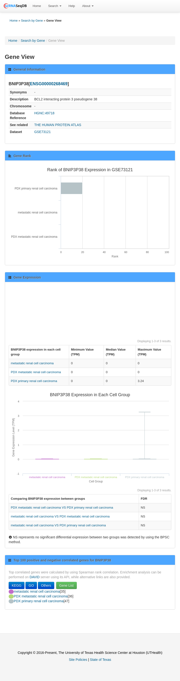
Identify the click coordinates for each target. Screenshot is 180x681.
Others (46, 585)
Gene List (66, 585)
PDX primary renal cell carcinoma (34, 381)
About (88, 6)
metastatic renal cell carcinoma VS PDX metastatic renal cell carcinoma (60, 516)
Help (72, 6)
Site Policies (78, 660)
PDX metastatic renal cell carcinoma (36, 372)
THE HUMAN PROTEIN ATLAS (57, 125)
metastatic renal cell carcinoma (32, 363)
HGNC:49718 (44, 113)
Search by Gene (32, 20)
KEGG (16, 585)
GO (31, 585)
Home (37, 6)
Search (54, 6)
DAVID (35, 577)
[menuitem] (37, 6)
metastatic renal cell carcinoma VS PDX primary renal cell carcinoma (58, 525)
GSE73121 (42, 132)
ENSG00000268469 (49, 83)
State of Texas (100, 660)
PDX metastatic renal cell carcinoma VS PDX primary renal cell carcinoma (62, 507)
